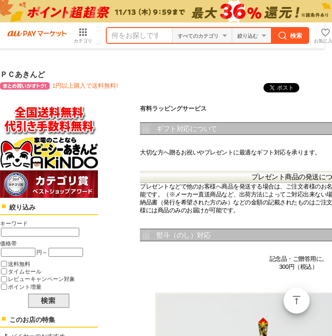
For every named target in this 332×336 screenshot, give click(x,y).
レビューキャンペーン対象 (41, 279)
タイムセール (25, 271)
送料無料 (19, 264)
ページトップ (297, 300)
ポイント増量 (25, 287)
